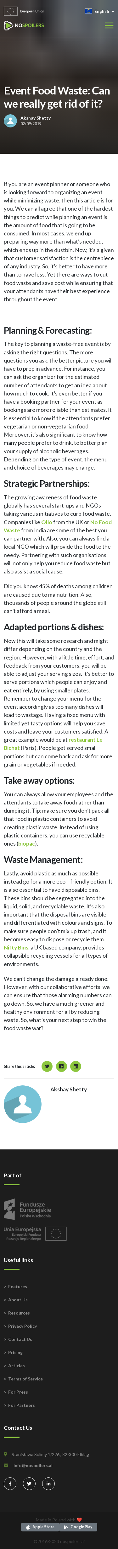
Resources (19, 1312)
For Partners (21, 1405)
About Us (18, 1299)
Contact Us (20, 1339)
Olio (46, 522)
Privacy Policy (22, 1326)
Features (17, 1286)
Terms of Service (25, 1378)
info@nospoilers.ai (33, 1465)
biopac (26, 843)
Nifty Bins (16, 947)
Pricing (15, 1352)
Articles (16, 1365)
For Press (18, 1392)
